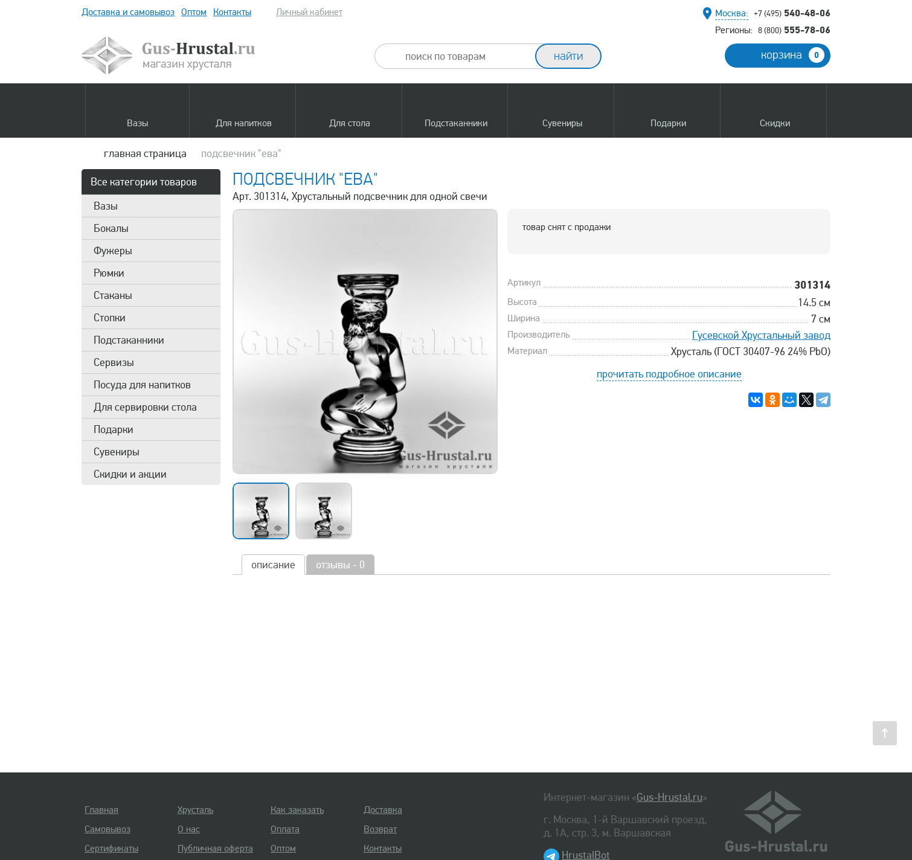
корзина (792, 55)
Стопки (110, 317)
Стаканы (113, 295)
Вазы (106, 206)
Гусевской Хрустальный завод (761, 335)
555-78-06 (794, 30)
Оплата (285, 829)
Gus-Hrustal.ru (669, 797)
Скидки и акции (130, 474)
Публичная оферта (215, 848)
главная (145, 153)
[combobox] (465, 56)
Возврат (380, 829)
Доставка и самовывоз (128, 12)
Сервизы (114, 362)
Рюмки (109, 273)
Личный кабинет (309, 12)
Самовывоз (107, 829)
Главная (101, 810)
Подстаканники (129, 340)
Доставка (383, 810)
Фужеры (113, 250)
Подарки (113, 429)
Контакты (232, 12)
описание (273, 564)
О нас (189, 829)
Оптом (194, 12)
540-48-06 (792, 13)
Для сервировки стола (145, 407)
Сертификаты (111, 848)
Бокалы (111, 228)
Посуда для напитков (142, 384)
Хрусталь (195, 810)
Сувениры (117, 451)
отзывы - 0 (340, 564)
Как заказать (297, 810)
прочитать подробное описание (669, 373)
